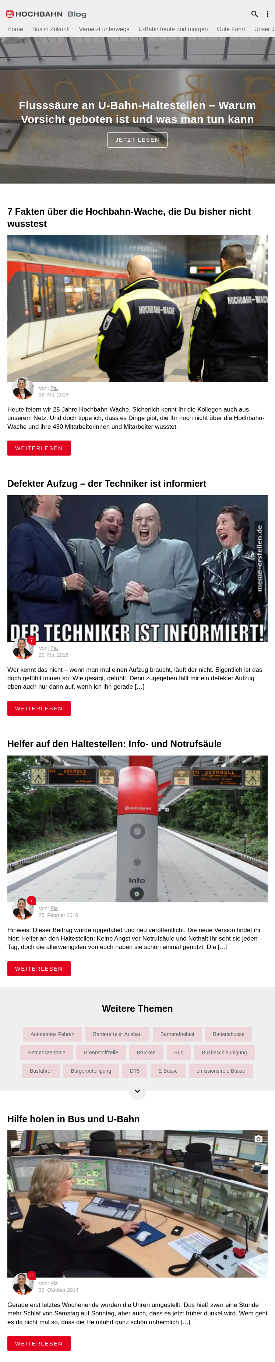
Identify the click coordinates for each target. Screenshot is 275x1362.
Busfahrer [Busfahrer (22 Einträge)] (41, 1071)
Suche (254, 14)
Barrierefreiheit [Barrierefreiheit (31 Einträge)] (177, 1034)
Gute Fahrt (231, 29)
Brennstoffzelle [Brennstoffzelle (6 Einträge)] (101, 1052)
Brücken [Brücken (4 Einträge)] (146, 1052)
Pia (54, 388)
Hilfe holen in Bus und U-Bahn (73, 1119)
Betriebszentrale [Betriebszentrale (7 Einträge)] (46, 1052)
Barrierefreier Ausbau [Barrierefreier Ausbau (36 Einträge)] (117, 1034)
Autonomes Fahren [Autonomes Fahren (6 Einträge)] (52, 1034)
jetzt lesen (137, 140)
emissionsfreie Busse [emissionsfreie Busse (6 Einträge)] (221, 1071)
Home (15, 29)
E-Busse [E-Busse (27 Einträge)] (168, 1071)
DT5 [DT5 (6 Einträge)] (135, 1071)
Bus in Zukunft (51, 29)
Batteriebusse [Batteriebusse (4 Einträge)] (228, 1034)
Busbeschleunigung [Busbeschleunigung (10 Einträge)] (224, 1052)
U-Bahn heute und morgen (173, 29)
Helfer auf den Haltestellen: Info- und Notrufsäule (114, 744)
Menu (267, 14)
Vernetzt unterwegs (104, 29)
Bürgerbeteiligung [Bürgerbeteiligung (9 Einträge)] (91, 1071)
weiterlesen (43, 447)
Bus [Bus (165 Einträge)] (178, 1052)
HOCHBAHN (46, 12)
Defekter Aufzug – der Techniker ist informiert (106, 483)
